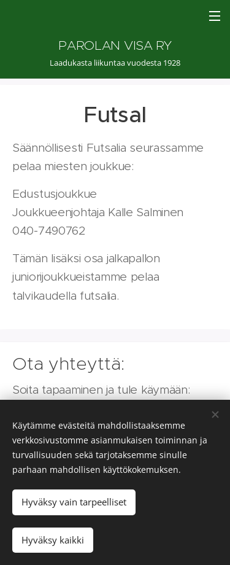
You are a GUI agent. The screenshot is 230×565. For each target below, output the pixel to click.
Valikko (214, 16)
